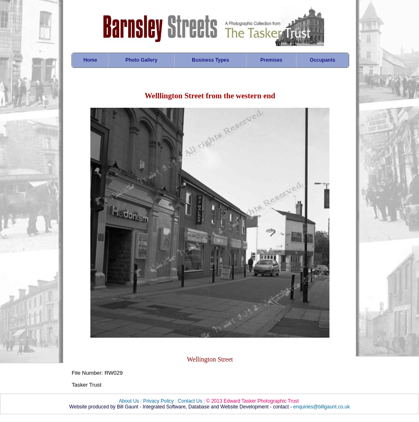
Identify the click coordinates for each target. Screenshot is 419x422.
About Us (129, 401)
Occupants (322, 60)
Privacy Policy (158, 401)
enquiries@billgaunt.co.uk (321, 407)
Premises (271, 60)
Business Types (210, 60)
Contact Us (190, 401)
